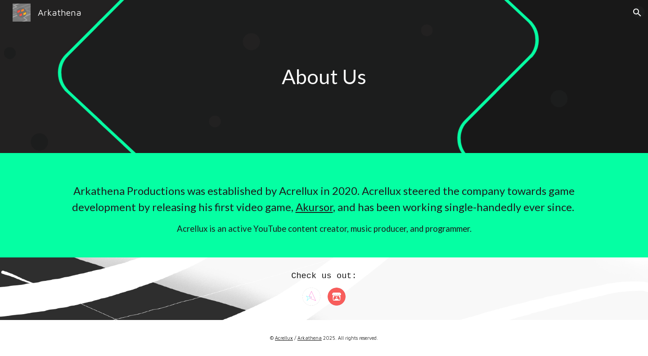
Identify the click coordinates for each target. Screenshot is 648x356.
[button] (637, 12)
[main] (324, 77)
